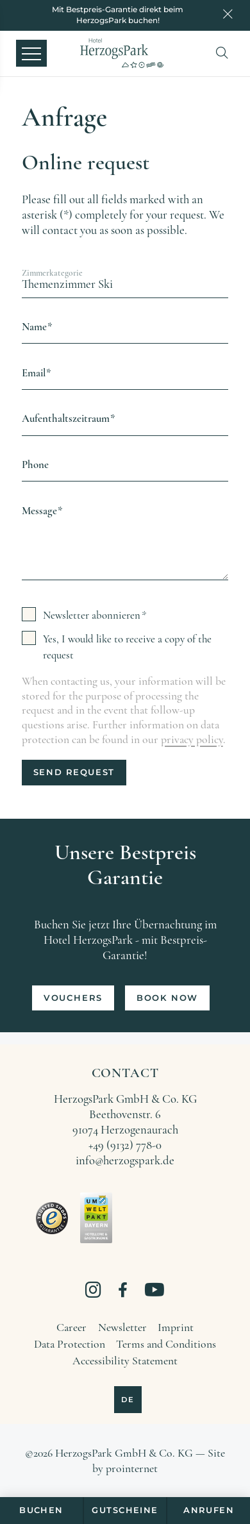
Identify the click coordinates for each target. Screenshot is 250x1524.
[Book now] (167, 997)
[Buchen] (41, 1511)
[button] (225, 53)
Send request (74, 772)
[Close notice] (228, 15)
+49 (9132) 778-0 (125, 1145)
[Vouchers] (73, 997)
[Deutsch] (128, 1399)
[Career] (71, 1327)
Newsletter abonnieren (91, 615)
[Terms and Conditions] (166, 1344)
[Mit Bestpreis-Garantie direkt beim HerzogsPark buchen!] (117, 15)
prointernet (132, 1468)
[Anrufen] (208, 1511)
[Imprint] (176, 1327)
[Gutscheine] (125, 1511)
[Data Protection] (69, 1344)
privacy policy (192, 739)
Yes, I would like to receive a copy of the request (127, 647)
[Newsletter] (122, 1327)
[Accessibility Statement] (125, 1361)
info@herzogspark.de (125, 1160)
